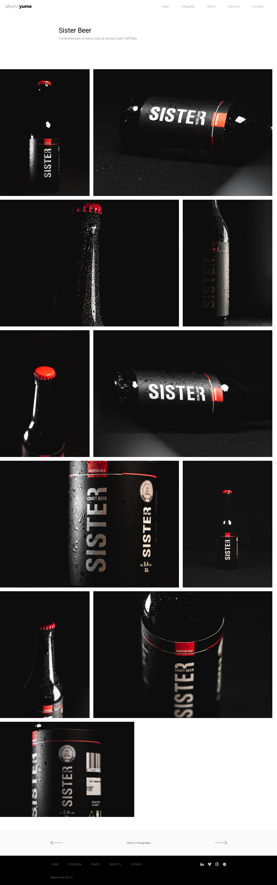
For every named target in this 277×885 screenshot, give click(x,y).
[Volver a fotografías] (139, 843)
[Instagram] (217, 864)
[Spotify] (224, 864)
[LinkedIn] (202, 864)
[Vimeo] (209, 864)
